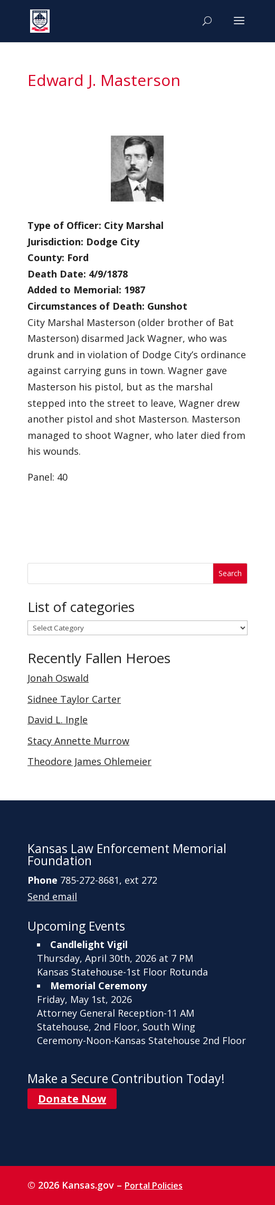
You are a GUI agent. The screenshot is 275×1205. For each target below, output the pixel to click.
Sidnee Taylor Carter (74, 699)
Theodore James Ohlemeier (89, 761)
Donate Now (72, 1099)
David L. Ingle (57, 719)
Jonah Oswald (58, 678)
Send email (52, 896)
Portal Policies (154, 1185)
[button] (239, 27)
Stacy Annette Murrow (78, 740)
